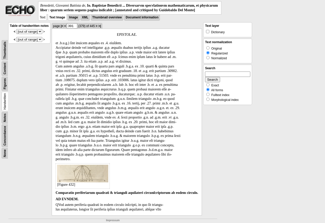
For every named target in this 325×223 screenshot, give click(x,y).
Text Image (57, 17)
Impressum (113, 220)
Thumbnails (5, 50)
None (5, 153)
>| (99, 26)
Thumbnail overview (107, 17)
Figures (5, 83)
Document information (142, 17)
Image (73, 17)
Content (5, 68)
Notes (5, 118)
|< (62, 26)
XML (85, 17)
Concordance (5, 136)
